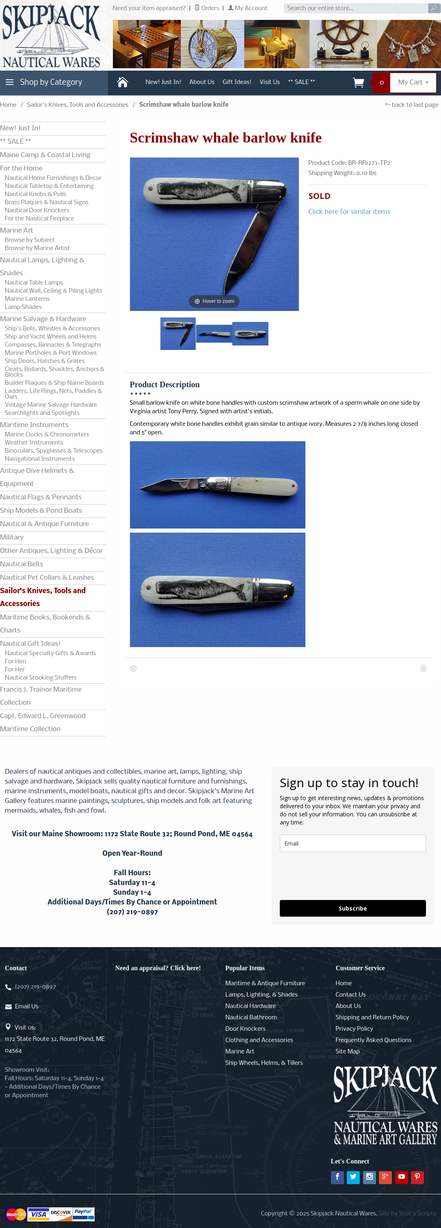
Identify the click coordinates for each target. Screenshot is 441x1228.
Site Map (348, 1052)
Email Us (26, 1007)
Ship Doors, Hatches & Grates (45, 361)
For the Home (21, 169)
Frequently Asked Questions (374, 1040)
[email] (353, 843)
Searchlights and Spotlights (42, 413)
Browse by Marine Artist (37, 248)
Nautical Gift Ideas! (30, 644)
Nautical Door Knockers (37, 211)
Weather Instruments (34, 443)
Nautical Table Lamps (34, 283)
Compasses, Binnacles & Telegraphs (53, 345)
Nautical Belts (21, 564)
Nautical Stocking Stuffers (41, 678)
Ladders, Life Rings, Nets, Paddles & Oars (53, 394)
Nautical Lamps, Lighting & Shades (42, 267)
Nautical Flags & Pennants (41, 497)
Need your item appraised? (149, 8)
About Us (201, 82)
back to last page (412, 105)
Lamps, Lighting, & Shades (261, 995)
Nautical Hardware (250, 1006)
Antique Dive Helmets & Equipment (37, 477)
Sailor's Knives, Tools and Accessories (77, 105)
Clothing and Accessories (259, 1040)
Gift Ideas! (237, 82)
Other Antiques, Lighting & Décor (51, 551)
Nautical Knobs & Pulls (35, 194)
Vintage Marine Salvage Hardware (51, 405)
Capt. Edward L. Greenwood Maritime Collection (43, 722)
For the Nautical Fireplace (39, 219)
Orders (207, 8)
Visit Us (269, 82)
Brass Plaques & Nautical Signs (47, 202)
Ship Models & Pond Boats (41, 511)
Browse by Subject (30, 240)
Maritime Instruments (34, 425)
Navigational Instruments (40, 459)
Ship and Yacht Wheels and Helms (51, 337)
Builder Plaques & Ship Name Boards (54, 383)
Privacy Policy (354, 1029)
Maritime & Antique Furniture (265, 983)
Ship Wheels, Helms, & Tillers (264, 1063)
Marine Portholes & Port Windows (51, 353)
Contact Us (351, 995)
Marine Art (16, 231)
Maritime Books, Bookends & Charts (45, 624)
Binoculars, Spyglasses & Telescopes (54, 451)
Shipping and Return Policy (372, 1017)
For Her (15, 670)
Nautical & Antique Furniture (44, 524)
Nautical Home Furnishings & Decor (53, 178)
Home (8, 105)
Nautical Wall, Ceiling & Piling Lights (53, 291)
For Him (15, 662)
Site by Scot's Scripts (407, 1214)
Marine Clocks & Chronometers (47, 435)
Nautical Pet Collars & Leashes (47, 578)
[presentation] (341, 876)
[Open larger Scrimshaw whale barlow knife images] (214, 234)
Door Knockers (245, 1029)
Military (12, 538)
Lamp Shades (23, 307)
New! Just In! (164, 82)
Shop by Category (42, 84)
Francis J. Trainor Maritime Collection (41, 696)
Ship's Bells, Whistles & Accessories (52, 329)
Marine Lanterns (27, 299)
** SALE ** (301, 82)
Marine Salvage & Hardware (43, 319)
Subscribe (353, 908)
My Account (248, 8)
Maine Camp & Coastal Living (45, 155)
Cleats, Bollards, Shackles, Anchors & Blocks (54, 372)
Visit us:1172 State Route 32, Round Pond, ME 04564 (55, 1039)
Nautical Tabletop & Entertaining (49, 186)
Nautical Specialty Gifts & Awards (50, 653)
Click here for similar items (350, 212)
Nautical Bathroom (251, 1017)
